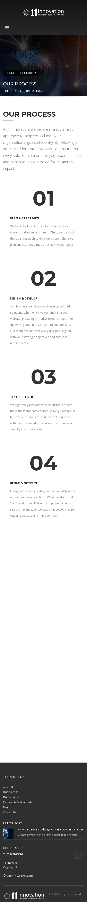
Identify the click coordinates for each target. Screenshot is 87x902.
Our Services (11, 797)
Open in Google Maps (18, 876)
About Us (8, 787)
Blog (5, 807)
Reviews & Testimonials (17, 802)
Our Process (10, 792)
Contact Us (9, 812)
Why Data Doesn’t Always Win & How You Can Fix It (50, 829)
